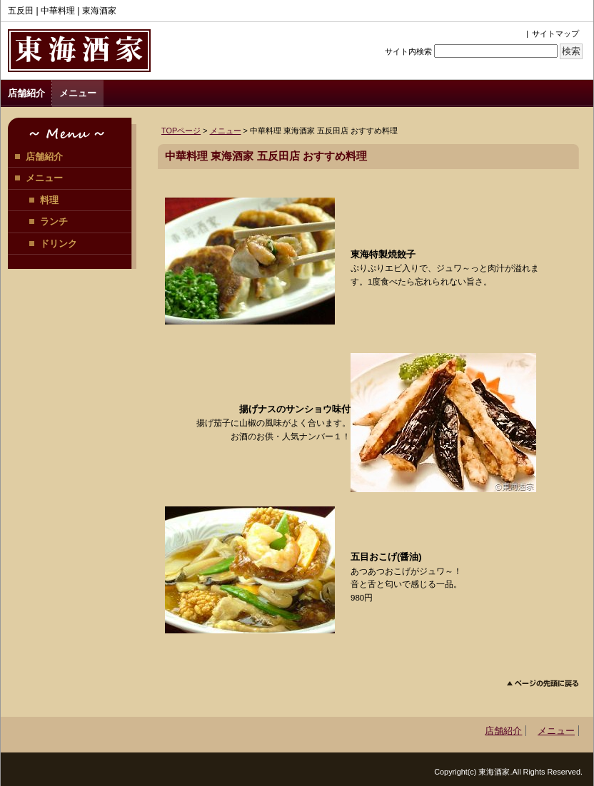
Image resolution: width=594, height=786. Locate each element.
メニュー (77, 93)
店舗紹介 (26, 93)
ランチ (54, 221)
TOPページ (181, 130)
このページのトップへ (543, 684)
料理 (49, 200)
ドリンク (58, 243)
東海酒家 (79, 50)
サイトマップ (555, 33)
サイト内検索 (408, 51)
